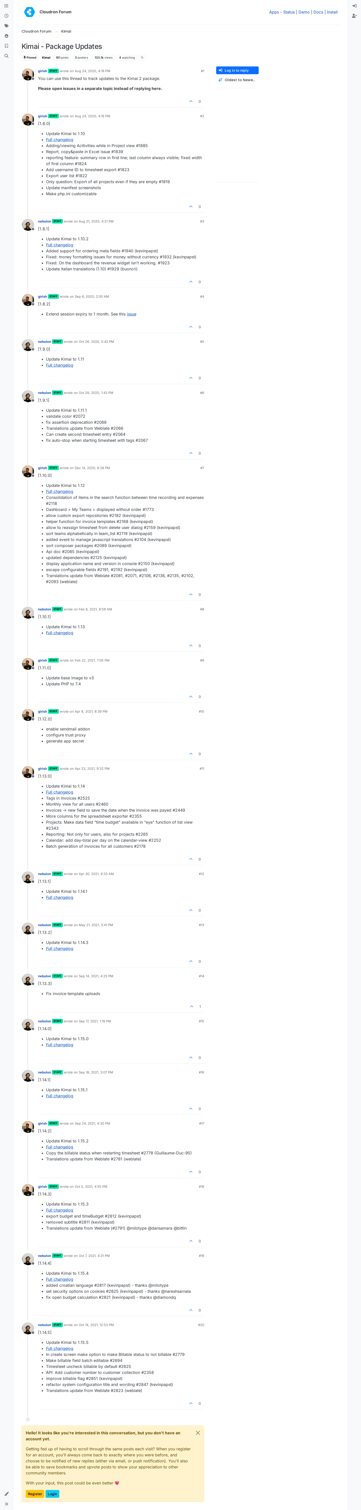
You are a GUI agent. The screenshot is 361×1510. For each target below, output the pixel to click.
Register (35, 1494)
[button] (6, 1494)
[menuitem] (354, 6)
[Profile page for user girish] (28, 74)
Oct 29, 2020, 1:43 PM (96, 393)
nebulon (44, 221)
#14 (201, 976)
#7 (202, 468)
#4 (202, 296)
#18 (201, 1186)
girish (42, 71)
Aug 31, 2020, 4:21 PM (96, 221)
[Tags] (6, 26)
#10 (201, 711)
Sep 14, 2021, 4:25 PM (96, 976)
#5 (202, 342)
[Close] (198, 1433)
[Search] (6, 56)
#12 (201, 874)
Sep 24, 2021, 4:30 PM (92, 1123)
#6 (202, 393)
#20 (201, 1325)
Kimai (46, 57)
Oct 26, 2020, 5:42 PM (96, 342)
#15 (201, 1021)
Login (52, 1494)
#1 (202, 71)
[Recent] (6, 16)
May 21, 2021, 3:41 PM (96, 925)
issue (131, 313)
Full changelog (59, 139)
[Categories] (6, 6)
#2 (202, 116)
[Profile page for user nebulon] (28, 225)
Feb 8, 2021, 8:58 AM (95, 609)
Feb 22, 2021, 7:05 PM (92, 660)
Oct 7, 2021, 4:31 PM (94, 1256)
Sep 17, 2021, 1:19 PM (95, 1021)
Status (289, 12)
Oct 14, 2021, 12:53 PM (96, 1325)
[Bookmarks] (6, 46)
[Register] (354, 16)
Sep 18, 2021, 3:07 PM (96, 1072)
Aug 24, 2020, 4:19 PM (92, 71)
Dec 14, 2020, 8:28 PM (92, 468)
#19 (201, 1256)
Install (332, 12)
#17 (201, 1123)
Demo (304, 12)
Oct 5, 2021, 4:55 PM (91, 1186)
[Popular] (6, 36)
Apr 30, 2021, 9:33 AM (96, 874)
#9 (202, 660)
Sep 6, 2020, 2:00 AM (92, 296)
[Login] (354, 6)
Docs (318, 12)
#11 (202, 769)
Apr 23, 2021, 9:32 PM (92, 769)
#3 (202, 221)
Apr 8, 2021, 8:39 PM (91, 711)
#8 (202, 609)
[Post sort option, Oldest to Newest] (237, 80)
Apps (274, 12)
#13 (201, 925)
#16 (201, 1072)
